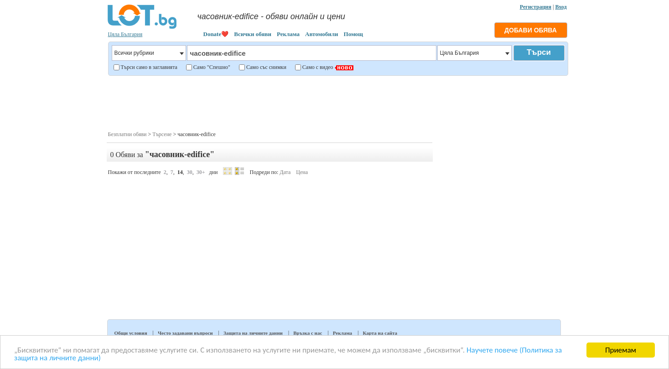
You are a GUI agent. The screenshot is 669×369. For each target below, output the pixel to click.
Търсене (161, 134)
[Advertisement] (337, 102)
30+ (201, 172)
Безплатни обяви (127, 134)
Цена (302, 172)
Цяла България (125, 34)
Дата (285, 172)
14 (180, 172)
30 (189, 172)
